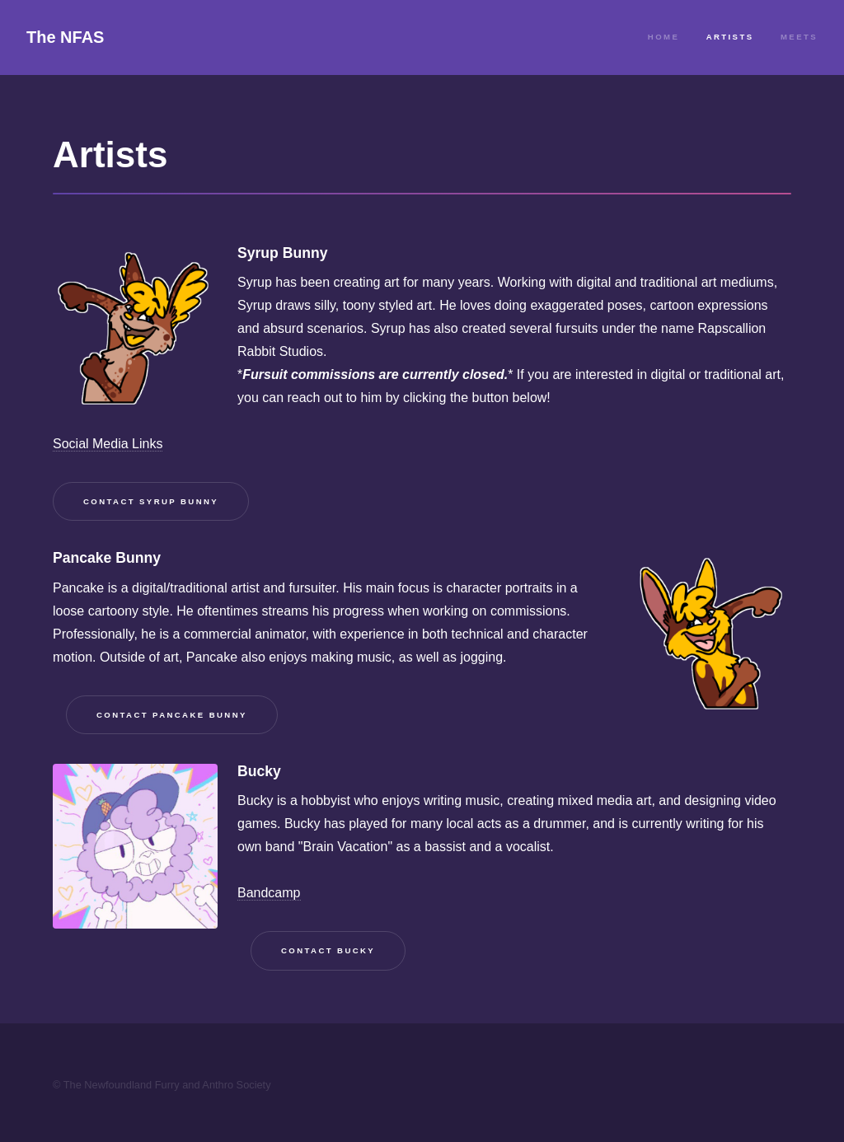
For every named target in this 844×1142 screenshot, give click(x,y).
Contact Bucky (328, 950)
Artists (730, 36)
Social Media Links (107, 444)
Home (663, 36)
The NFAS (65, 37)
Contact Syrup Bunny (150, 501)
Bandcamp (269, 893)
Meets (799, 36)
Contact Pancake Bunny (171, 714)
